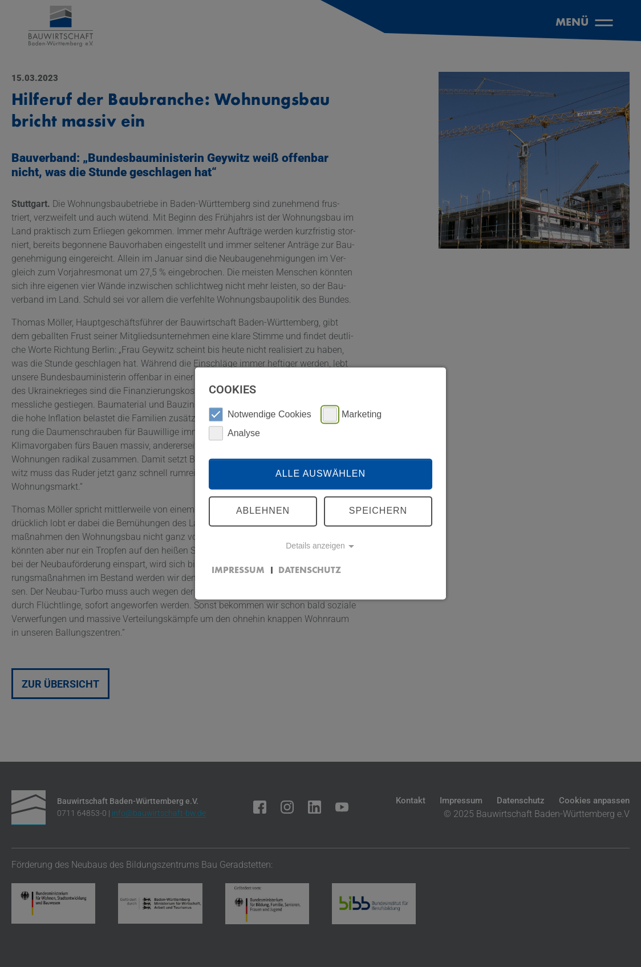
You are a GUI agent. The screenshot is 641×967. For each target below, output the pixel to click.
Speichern (378, 511)
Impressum (238, 570)
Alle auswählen (320, 473)
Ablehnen (263, 511)
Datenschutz (309, 570)
